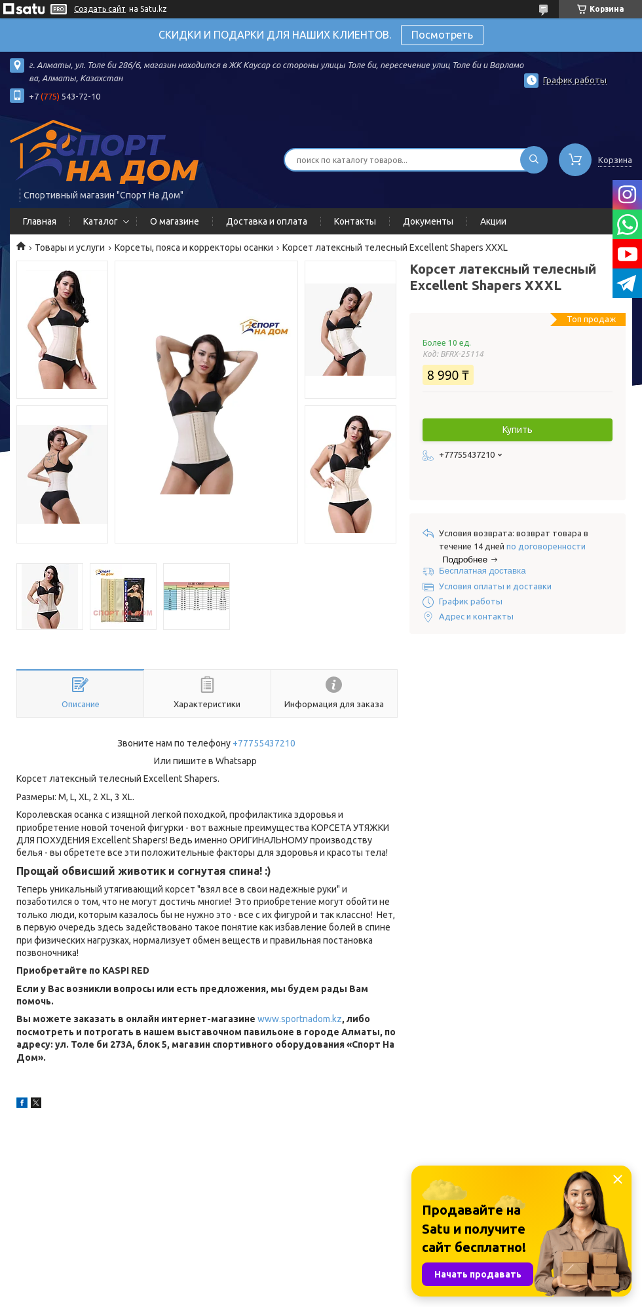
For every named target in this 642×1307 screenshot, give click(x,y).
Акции (493, 221)
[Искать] (534, 160)
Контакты (355, 221)
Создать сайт (100, 9)
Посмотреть (442, 35)
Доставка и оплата (266, 221)
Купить (517, 429)
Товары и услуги (70, 247)
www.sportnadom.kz (299, 1019)
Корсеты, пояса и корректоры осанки (194, 247)
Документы (428, 221)
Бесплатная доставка (482, 571)
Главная (39, 221)
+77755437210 (264, 743)
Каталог (100, 221)
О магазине (174, 221)
